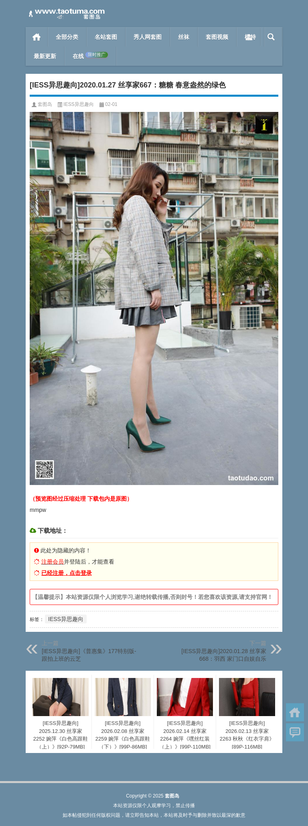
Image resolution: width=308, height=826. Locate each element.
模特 (250, 37)
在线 (90, 56)
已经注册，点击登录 (66, 573)
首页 (37, 37)
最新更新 (45, 56)
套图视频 (217, 37)
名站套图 (106, 37)
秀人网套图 (148, 37)
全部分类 (67, 37)
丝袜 (183, 37)
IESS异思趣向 (78, 104)
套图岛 (45, 104)
